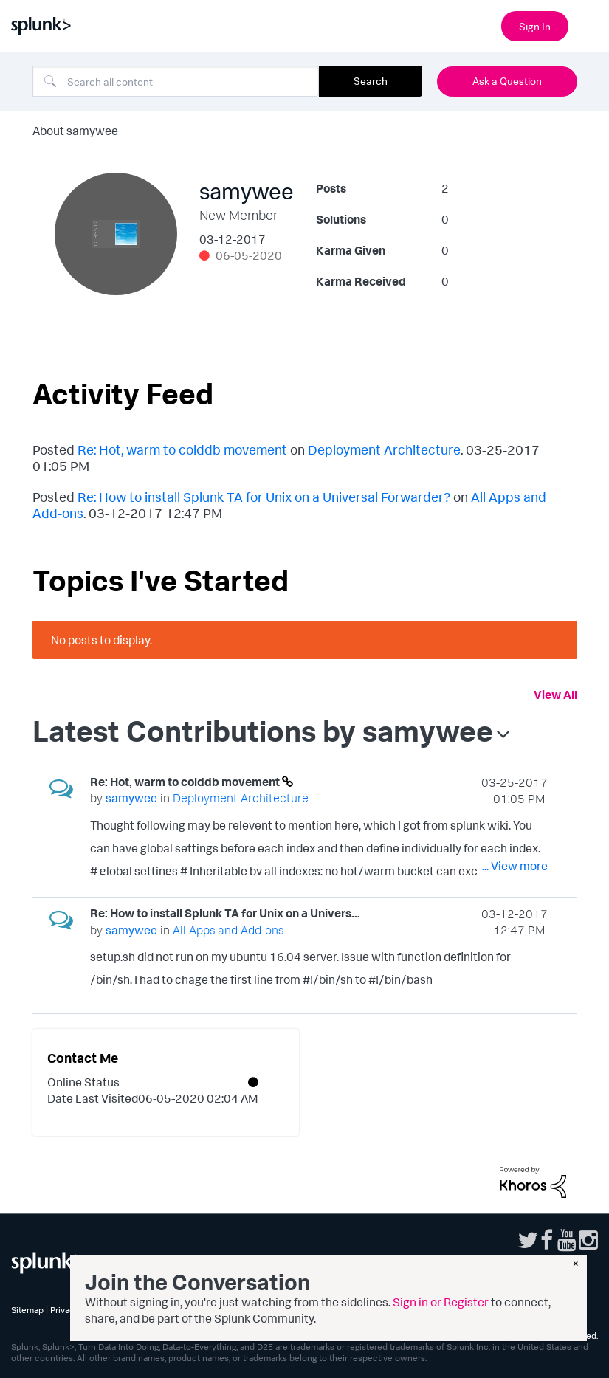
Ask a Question (507, 81)
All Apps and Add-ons (228, 930)
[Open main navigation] (589, 24)
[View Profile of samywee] (131, 797)
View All (555, 694)
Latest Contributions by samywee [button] (262, 730)
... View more (515, 865)
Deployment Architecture (384, 449)
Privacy (64, 1309)
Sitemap (27, 1309)
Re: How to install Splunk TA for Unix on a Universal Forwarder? (264, 497)
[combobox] (175, 81)
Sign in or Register (441, 1302)
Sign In (535, 26)
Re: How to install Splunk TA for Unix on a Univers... (225, 913)
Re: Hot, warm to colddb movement (182, 449)
